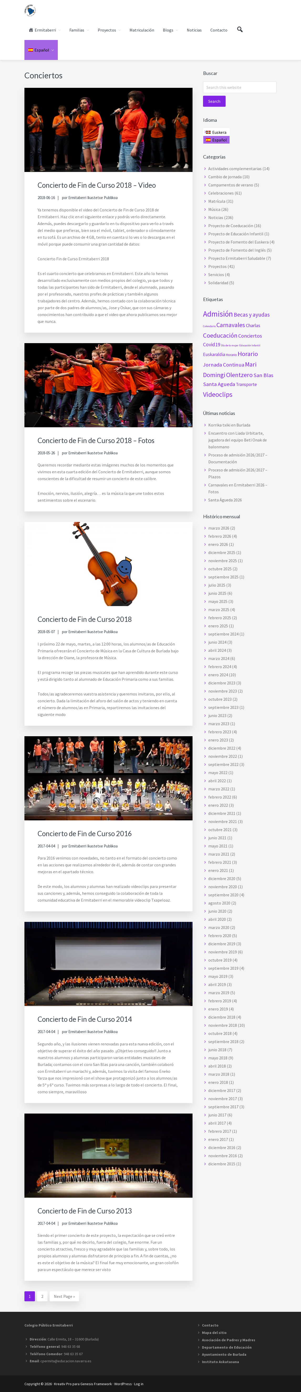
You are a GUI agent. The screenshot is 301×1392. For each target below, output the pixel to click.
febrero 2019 (219, 1000)
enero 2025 (218, 625)
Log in (138, 1383)
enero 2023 (218, 740)
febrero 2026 (219, 536)
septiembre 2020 (223, 894)
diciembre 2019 (221, 943)
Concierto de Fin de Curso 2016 (92, 832)
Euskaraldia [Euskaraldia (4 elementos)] (214, 354)
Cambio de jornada (225, 176)
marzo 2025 (218, 609)
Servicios (216, 274)
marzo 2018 (218, 1074)
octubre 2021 (220, 829)
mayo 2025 (217, 601)
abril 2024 (217, 650)
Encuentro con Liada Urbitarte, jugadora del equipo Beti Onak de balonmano (237, 439)
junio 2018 (217, 1049)
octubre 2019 (220, 960)
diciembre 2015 (221, 1163)
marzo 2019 (218, 992)
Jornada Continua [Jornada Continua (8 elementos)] (223, 364)
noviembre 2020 (222, 886)
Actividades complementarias (235, 168)
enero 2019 (218, 1009)
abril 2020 (217, 919)
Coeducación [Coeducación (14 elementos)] (220, 335)
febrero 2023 (219, 731)
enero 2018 (218, 1082)
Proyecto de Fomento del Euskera (238, 242)
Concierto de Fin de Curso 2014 (92, 1018)
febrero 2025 (219, 617)
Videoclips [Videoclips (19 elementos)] (217, 394)
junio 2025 (217, 593)
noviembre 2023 (222, 691)
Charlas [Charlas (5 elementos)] (253, 325)
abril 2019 (217, 984)
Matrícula (216, 201)
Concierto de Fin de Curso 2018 (92, 618)
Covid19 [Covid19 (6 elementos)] (211, 344)
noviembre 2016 (222, 1155)
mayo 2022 (217, 772)
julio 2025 (216, 585)
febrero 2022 (219, 797)
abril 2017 (217, 1123)
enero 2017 (218, 1139)
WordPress (123, 1383)
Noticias (215, 217)
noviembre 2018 (222, 1025)
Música (214, 209)
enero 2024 (218, 674)
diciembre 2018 (221, 1017)
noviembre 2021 (222, 821)
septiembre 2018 (223, 1041)
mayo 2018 (217, 1057)
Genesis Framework (96, 1383)
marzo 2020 (218, 927)
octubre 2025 (220, 568)
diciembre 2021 (221, 813)
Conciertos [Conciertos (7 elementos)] (250, 335)
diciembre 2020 (221, 878)
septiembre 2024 (223, 634)
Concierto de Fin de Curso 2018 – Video (106, 184)
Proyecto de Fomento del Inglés (237, 250)
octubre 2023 (220, 699)
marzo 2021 (218, 854)
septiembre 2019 (223, 968)
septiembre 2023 (223, 707)
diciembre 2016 (221, 1147)
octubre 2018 (220, 1033)
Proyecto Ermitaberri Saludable (236, 258)
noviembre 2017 (222, 1098)
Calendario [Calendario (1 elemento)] (209, 326)
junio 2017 (217, 1114)
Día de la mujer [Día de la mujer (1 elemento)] (229, 345)
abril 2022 (217, 780)
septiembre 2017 (223, 1106)
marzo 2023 (218, 723)
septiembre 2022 (223, 764)
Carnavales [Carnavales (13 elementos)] (230, 325)
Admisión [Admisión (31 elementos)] (218, 314)
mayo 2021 (217, 846)
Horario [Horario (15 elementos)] (248, 354)
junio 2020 (217, 911)
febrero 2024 (219, 666)
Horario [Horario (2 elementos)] (231, 355)
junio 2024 (217, 642)
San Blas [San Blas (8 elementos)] (263, 375)
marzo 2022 (218, 788)
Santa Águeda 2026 (225, 499)
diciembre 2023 (221, 682)
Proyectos (217, 266)
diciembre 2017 (221, 1090)
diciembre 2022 (221, 748)
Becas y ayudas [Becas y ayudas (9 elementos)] (252, 314)
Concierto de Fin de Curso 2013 (92, 1210)
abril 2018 (217, 1066)
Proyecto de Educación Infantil (235, 233)
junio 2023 (217, 715)
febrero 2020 (219, 935)
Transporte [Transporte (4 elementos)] (246, 384)
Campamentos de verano (230, 184)
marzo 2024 (218, 658)
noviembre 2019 (222, 951)
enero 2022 (218, 805)
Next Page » (64, 1296)
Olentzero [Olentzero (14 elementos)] (239, 375)
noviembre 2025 (222, 560)
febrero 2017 (219, 1131)
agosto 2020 (219, 903)
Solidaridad (218, 282)
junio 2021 (217, 837)
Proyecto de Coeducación (230, 225)
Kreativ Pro (63, 1383)
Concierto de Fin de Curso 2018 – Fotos (106, 439)
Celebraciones (221, 193)
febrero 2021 (219, 862)
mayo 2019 (217, 976)
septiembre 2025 (223, 577)
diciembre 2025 (221, 552)
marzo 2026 (218, 528)
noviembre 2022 (222, 756)
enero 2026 (218, 544)
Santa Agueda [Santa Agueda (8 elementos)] (219, 384)
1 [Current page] (31, 1296)
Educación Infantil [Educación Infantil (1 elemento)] (249, 345)
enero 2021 (218, 870)
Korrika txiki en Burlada (229, 425)
